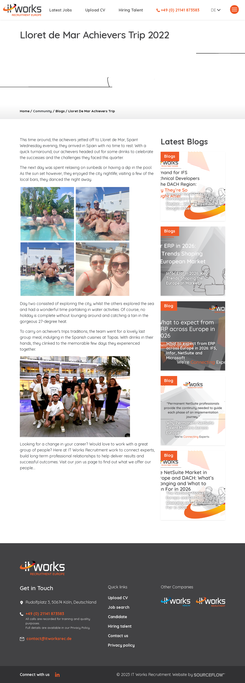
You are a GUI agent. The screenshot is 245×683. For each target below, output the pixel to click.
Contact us (118, 635)
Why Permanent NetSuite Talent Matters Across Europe (190, 427)
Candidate (117, 616)
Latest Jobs (60, 10)
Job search (118, 607)
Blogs (60, 111)
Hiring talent (120, 626)
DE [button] (213, 10)
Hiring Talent (131, 10)
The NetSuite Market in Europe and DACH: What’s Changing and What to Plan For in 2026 (192, 500)
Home (25, 111)
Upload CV (95, 10)
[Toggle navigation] (234, 9)
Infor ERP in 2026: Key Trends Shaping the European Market (187, 278)
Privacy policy (121, 645)
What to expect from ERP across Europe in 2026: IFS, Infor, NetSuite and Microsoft (191, 350)
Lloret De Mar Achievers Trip (91, 111)
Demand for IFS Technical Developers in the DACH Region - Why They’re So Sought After (190, 201)
